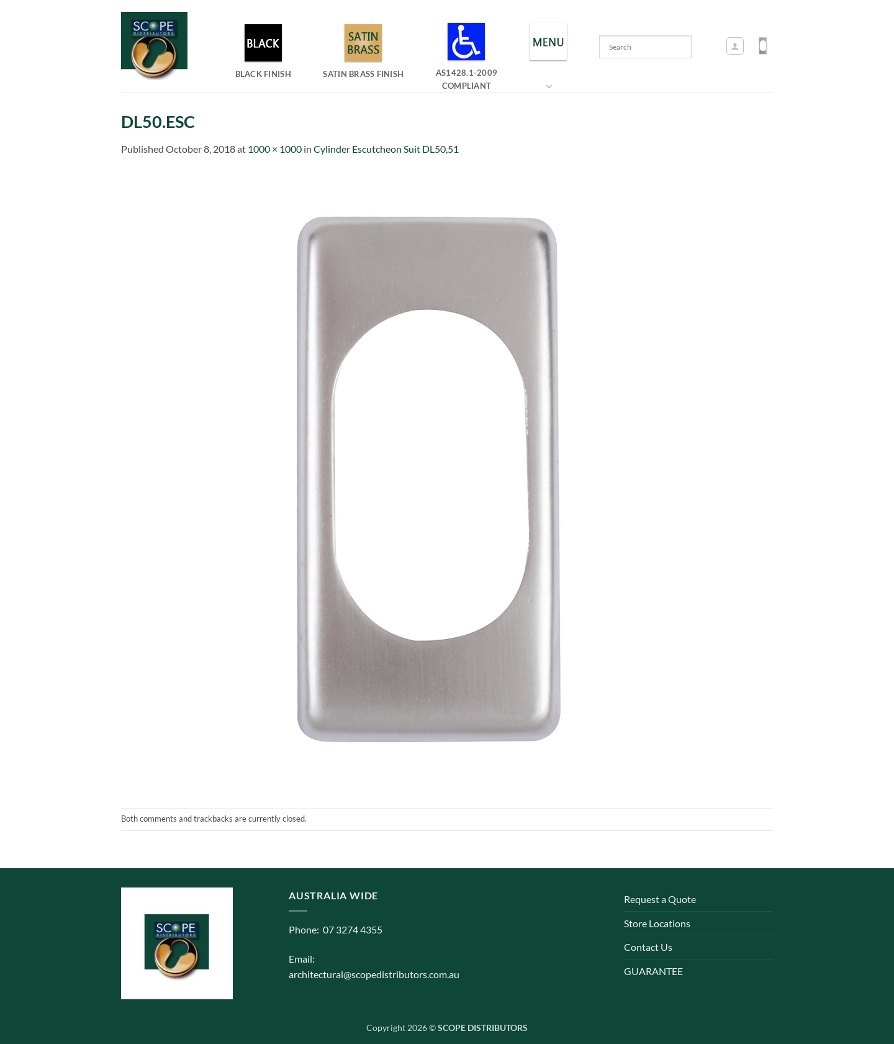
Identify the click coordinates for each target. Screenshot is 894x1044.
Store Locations (657, 923)
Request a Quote (660, 899)
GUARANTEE (653, 971)
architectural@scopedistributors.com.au (374, 974)
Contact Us (648, 947)
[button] (735, 46)
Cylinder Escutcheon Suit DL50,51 (386, 149)
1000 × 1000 (275, 149)
